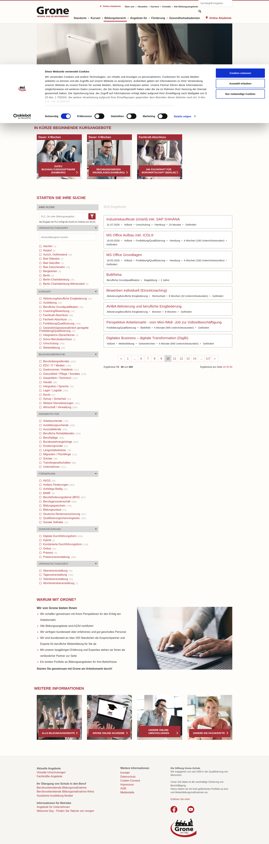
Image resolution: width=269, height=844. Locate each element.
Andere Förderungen (58, 484)
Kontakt (125, 772)
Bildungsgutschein (57, 505)
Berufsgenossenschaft (59, 501)
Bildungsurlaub (54, 509)
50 (231, 367)
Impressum (152, 41)
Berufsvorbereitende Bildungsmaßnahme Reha (65, 791)
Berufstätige (53, 437)
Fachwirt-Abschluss (57, 319)
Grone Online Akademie (109, 733)
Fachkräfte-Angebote (49, 776)
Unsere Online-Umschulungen (158, 731)
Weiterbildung (53, 347)
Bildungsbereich (54, 116)
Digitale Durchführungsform (62, 536)
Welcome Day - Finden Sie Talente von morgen (65, 810)
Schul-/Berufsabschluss (59, 339)
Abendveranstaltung (57, 570)
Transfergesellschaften (59, 462)
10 (167, 358)
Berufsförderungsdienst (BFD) (64, 497)
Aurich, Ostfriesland (57, 254)
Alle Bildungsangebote (58, 733)
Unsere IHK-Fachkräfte (209, 733)
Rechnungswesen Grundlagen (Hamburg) (108, 171)
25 (227, 367)
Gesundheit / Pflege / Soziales (64, 373)
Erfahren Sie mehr (180, 799)
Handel (49, 382)
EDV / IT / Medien (56, 365)
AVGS (49, 480)
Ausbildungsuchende (58, 425)
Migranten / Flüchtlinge (59, 454)
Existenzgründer (55, 445)
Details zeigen (182, 51)
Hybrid (48, 540)
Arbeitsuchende (55, 420)
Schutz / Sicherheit (56, 398)
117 (208, 358)
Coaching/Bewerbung (58, 311)
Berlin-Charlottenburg (58, 279)
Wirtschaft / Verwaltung (59, 407)
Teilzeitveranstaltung (57, 579)
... (134, 358)
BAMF (48, 493)
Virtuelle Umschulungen (51, 772)
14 (194, 358)
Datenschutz (128, 776)
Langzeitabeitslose (56, 450)
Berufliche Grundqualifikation (62, 306)
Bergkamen (51, 271)
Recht (48, 394)
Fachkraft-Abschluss (57, 315)
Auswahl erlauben (240, 19)
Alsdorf (48, 250)
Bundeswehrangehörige (60, 441)
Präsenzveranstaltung (59, 556)
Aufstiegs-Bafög (55, 488)
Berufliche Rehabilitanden (61, 433)
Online (49, 548)
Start (39, 116)
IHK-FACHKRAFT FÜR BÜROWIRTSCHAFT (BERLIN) (159, 171)
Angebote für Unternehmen (53, 806)
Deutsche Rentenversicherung (64, 514)
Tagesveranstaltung (57, 574)
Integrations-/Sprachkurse (60, 335)
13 (188, 358)
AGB (123, 788)
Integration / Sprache (58, 386)
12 (181, 358)
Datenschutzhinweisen (116, 41)
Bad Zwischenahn (56, 267)
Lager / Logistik (55, 390)
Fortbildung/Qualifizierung (61, 323)
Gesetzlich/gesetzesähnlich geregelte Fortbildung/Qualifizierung (64, 329)
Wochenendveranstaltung (60, 583)
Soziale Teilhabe (55, 522)
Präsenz (49, 552)
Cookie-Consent (130, 780)
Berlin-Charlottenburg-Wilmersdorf (65, 283)
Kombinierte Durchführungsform (65, 544)
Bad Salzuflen (53, 262)
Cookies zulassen (240, 8)
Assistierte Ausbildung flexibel (55, 795)
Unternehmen (54, 466)
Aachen (49, 246)
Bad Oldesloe (52, 258)
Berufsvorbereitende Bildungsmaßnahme (62, 787)
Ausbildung (52, 302)
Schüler (49, 458)
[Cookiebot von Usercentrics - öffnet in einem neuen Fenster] (22, 52)
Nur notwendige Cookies (240, 29)
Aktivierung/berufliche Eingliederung (67, 298)
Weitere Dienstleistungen (61, 403)
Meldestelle (127, 792)
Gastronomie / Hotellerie (60, 369)
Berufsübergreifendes (59, 361)
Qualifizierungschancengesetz (64, 518)
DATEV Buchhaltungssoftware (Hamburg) (58, 169)
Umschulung (53, 343)
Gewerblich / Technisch (60, 377)
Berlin (48, 275)
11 (174, 358)
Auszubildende (54, 429)
